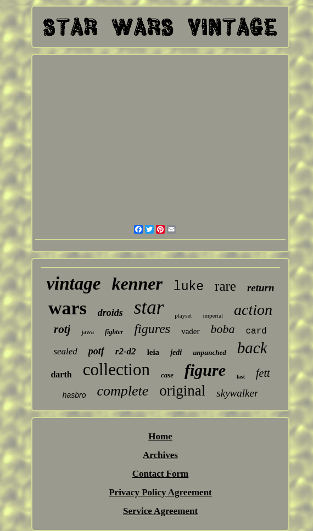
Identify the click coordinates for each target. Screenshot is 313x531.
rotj (62, 329)
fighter (114, 332)
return (261, 287)
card (256, 331)
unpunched (209, 352)
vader (190, 331)
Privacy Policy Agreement (160, 492)
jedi (176, 352)
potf (96, 351)
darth (61, 374)
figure (205, 370)
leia (153, 352)
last (241, 377)
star (149, 307)
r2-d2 (125, 351)
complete (123, 391)
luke (189, 287)
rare (225, 286)
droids (110, 312)
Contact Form (160, 473)
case (167, 375)
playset (183, 315)
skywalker (237, 393)
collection (116, 369)
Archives (160, 455)
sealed (65, 351)
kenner (136, 283)
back (252, 348)
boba (223, 329)
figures (152, 328)
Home (160, 436)
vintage (73, 283)
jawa (87, 332)
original (182, 390)
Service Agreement (160, 511)
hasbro (74, 395)
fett (263, 373)
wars (67, 308)
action (253, 309)
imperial (213, 315)
